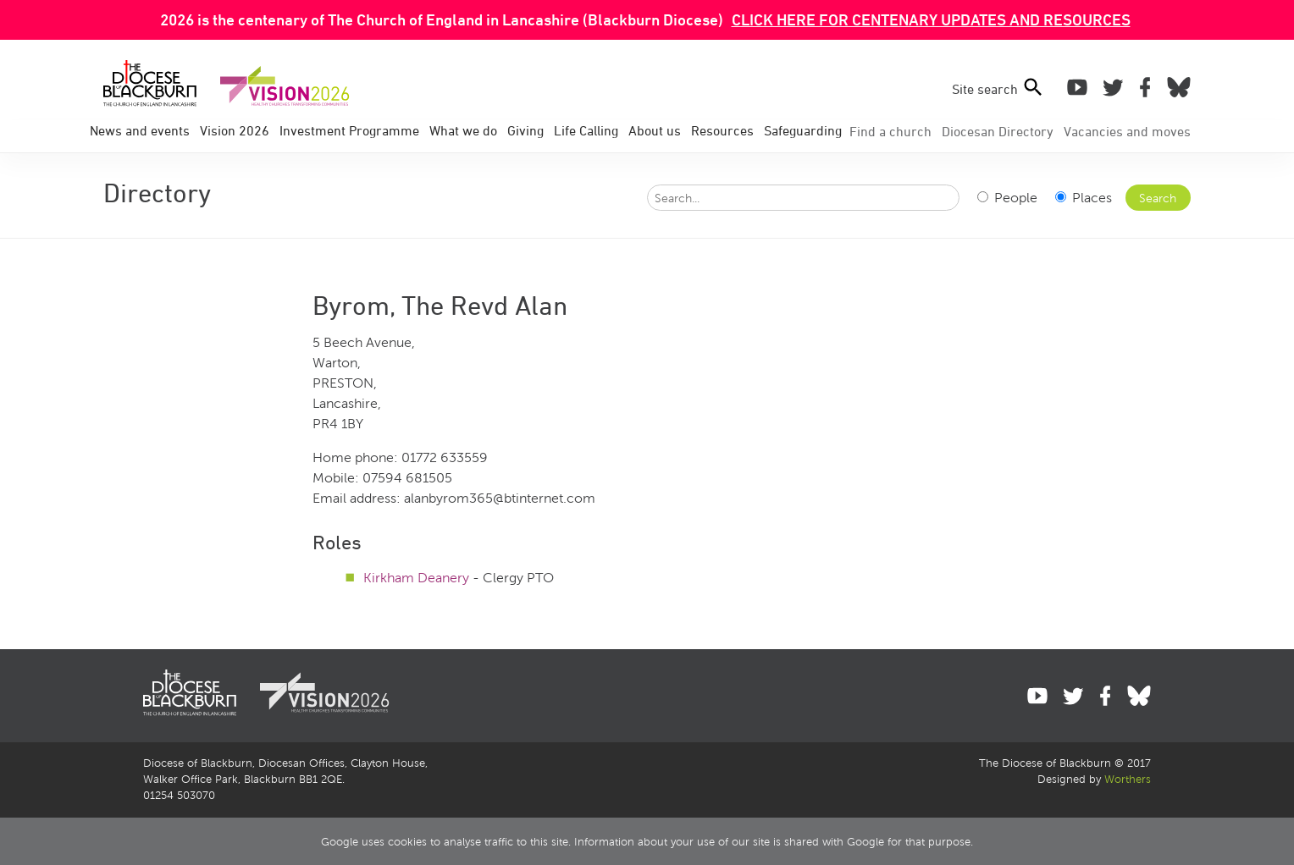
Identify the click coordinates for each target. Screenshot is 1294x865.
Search (1157, 198)
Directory (997, 131)
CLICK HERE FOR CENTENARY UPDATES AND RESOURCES (931, 19)
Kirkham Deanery (416, 577)
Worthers (1127, 779)
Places (1083, 197)
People (1007, 197)
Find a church (890, 131)
